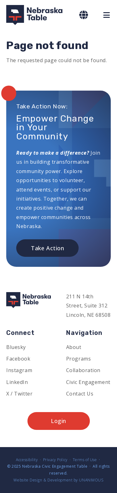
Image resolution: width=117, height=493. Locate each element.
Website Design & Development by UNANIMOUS (58, 480)
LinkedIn (17, 382)
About (73, 347)
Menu (107, 15)
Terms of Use (85, 459)
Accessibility (27, 459)
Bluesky (16, 347)
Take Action (47, 248)
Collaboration (83, 370)
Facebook (18, 358)
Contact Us (80, 393)
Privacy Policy (55, 459)
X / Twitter (19, 393)
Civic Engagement (88, 382)
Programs (78, 358)
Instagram (19, 370)
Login (58, 421)
